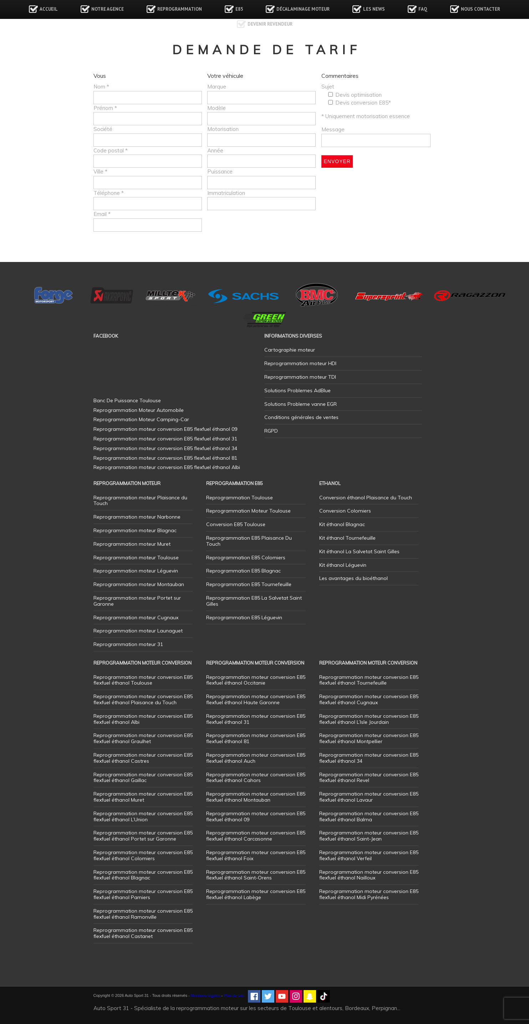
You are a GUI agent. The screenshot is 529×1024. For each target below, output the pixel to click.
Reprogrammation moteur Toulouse (136, 557)
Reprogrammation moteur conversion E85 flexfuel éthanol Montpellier (368, 738)
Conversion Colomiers (345, 511)
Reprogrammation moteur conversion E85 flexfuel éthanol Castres (143, 758)
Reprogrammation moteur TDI (300, 377)
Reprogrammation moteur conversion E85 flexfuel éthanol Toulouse (143, 680)
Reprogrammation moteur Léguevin (135, 571)
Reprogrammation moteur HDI (300, 363)
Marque (216, 86)
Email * (102, 214)
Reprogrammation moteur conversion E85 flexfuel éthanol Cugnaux (368, 699)
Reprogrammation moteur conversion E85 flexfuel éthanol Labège (255, 894)
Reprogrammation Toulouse (239, 497)
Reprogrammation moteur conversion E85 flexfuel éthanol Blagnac (143, 875)
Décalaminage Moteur (303, 9)
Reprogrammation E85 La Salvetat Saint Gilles (254, 601)
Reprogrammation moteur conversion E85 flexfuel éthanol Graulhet (143, 738)
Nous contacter (480, 9)
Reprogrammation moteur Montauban (138, 584)
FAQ (422, 9)
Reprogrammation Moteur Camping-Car (141, 419)
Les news (374, 9)
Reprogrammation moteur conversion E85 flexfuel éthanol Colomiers (143, 855)
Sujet (327, 86)
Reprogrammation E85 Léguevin (244, 617)
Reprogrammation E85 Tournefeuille (248, 584)
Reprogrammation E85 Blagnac (243, 571)
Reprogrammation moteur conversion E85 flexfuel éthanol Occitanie (255, 680)
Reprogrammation (179, 9)
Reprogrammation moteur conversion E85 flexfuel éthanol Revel (368, 777)
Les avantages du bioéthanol (353, 578)
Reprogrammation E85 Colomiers (245, 557)
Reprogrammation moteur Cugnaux (135, 617)
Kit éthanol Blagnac (342, 524)
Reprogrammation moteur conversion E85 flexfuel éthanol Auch (255, 758)
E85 (239, 9)
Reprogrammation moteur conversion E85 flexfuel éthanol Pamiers (143, 894)
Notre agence (107, 9)
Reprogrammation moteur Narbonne (136, 517)
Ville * (100, 171)
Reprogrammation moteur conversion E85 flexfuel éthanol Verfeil (368, 855)
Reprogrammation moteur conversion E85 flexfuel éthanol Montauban (255, 797)
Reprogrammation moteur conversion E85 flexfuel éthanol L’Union (143, 816)
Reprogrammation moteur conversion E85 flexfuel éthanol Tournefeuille (368, 680)
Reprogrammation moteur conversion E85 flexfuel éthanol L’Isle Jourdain (368, 719)
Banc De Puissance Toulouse (127, 400)
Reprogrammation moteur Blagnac (135, 530)
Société (102, 129)
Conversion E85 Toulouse (235, 524)
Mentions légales (205, 995)
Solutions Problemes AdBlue (297, 390)
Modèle (216, 108)
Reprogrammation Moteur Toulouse (248, 511)
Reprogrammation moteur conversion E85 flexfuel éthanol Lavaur (368, 797)
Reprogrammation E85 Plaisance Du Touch (249, 541)
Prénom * (105, 108)
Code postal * (110, 150)
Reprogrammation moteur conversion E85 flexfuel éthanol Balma (368, 816)
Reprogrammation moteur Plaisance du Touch (140, 500)
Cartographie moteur (289, 350)
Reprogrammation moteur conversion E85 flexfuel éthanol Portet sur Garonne (143, 835)
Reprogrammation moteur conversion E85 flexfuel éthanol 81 (255, 738)
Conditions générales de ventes (301, 417)
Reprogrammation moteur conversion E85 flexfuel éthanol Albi (143, 719)
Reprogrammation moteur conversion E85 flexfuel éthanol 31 (255, 719)
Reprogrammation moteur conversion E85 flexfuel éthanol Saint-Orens (255, 875)
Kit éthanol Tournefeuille (347, 538)
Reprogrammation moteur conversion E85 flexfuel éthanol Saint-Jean (368, 835)
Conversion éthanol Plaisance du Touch (365, 497)
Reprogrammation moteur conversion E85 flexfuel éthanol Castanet (143, 933)
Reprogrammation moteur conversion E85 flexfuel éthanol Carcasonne (255, 835)
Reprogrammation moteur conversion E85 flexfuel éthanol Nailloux (368, 875)
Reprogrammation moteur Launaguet (138, 630)
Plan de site (234, 995)
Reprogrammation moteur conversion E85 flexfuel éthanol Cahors (255, 777)
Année (215, 150)
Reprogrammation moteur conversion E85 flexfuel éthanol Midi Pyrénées (368, 894)
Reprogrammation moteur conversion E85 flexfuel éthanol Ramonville (143, 914)
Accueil (49, 9)
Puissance (220, 171)
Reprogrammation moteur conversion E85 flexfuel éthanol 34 (368, 758)
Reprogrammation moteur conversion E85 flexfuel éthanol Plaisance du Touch (143, 699)
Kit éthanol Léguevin (342, 565)
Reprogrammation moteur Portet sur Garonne (137, 601)
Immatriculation (226, 193)
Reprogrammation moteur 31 (128, 644)
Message (333, 129)
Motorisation (223, 129)
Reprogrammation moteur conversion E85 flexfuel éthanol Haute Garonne (255, 699)
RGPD (271, 431)
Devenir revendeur (270, 24)
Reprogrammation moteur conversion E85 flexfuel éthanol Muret (143, 797)
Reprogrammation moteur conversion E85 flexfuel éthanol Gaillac (143, 777)
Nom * (101, 86)
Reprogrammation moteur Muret (132, 544)
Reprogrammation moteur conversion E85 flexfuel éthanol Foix (255, 855)
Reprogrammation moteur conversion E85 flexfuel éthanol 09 (255, 816)
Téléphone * (108, 193)
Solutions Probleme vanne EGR (300, 404)
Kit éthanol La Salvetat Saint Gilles (359, 551)
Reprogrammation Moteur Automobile (138, 410)
